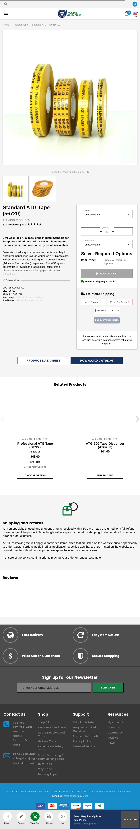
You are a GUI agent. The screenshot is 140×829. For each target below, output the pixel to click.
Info (62, 818)
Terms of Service (84, 746)
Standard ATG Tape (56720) (46, 24)
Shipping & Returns (85, 722)
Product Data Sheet (44, 360)
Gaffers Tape (47, 741)
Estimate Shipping (107, 320)
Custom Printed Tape (52, 727)
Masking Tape (47, 774)
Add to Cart (107, 273)
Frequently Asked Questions (84, 729)
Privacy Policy (82, 741)
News (111, 743)
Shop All (43, 722)
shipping (48, 818)
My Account (115, 722)
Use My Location (107, 310)
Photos (7, 818)
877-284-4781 (22, 727)
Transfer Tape (20, 24)
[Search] (5, 4)
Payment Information (87, 736)
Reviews (113, 738)
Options (21, 818)
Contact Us (115, 732)
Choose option (35, 475)
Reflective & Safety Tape (50, 748)
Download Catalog (96, 360)
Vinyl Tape (45, 769)
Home (6, 24)
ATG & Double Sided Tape (51, 734)
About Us (114, 727)
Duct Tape (45, 764)
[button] (135, 4)
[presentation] (3, 420)
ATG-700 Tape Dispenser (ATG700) (105, 445)
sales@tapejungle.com (28, 758)
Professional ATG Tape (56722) (35, 445)
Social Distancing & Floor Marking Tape (51, 757)
